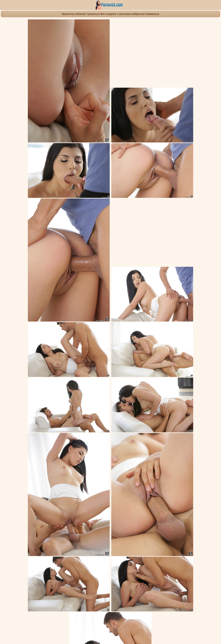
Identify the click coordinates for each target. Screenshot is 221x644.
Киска (164, 495)
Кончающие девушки (61, 495)
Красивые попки (125, 495)
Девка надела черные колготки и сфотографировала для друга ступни (125, 520)
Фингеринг (101, 495)
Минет (111, 495)
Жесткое (155, 495)
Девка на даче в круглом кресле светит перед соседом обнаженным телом (85, 612)
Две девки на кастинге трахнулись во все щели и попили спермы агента (168, 612)
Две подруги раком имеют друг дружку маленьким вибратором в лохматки (44, 522)
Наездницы (142, 495)
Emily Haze (115, 504)
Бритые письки (27, 495)
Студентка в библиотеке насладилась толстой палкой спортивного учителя (169, 553)
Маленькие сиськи (193, 495)
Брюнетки (42, 495)
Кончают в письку (84, 495)
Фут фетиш (175, 495)
